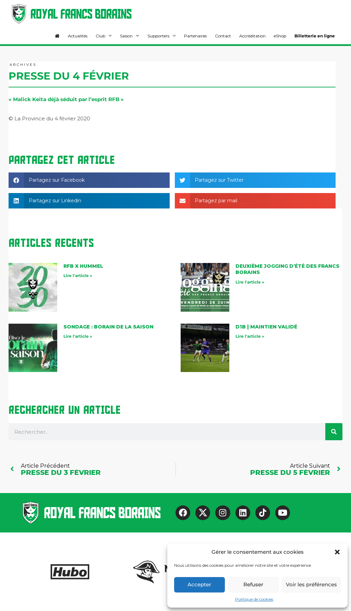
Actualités (77, 35)
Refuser (253, 584)
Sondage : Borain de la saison (108, 327)
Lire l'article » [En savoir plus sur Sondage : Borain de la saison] (77, 336)
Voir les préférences (311, 584)
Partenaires (195, 35)
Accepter (199, 584)
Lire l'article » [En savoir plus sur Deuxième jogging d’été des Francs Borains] (249, 282)
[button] (337, 552)
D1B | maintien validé (266, 327)
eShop (280, 35)
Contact (223, 35)
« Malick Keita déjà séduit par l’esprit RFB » (66, 99)
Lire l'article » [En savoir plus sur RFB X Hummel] (77, 275)
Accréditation (252, 35)
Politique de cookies (254, 599)
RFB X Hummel (83, 266)
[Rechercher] (333, 431)
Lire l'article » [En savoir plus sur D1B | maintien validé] (249, 336)
